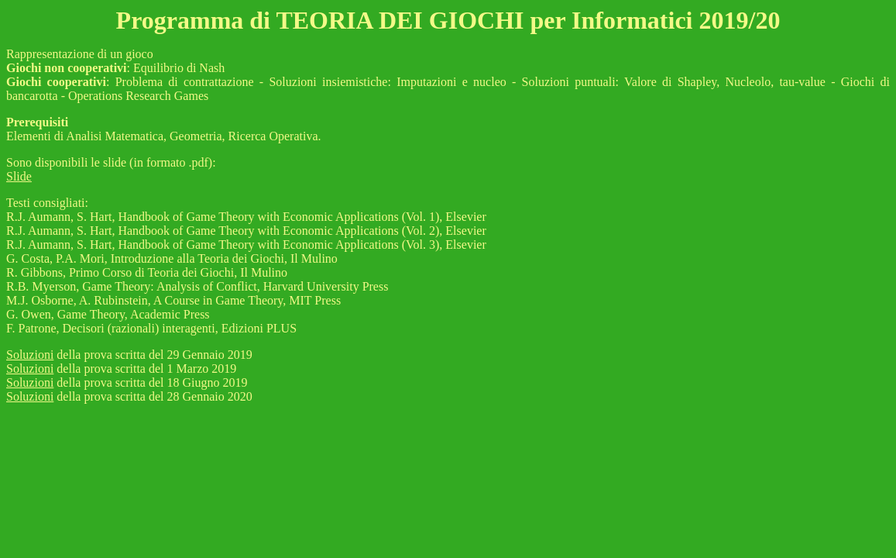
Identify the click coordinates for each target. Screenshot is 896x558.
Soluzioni (29, 354)
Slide (19, 176)
